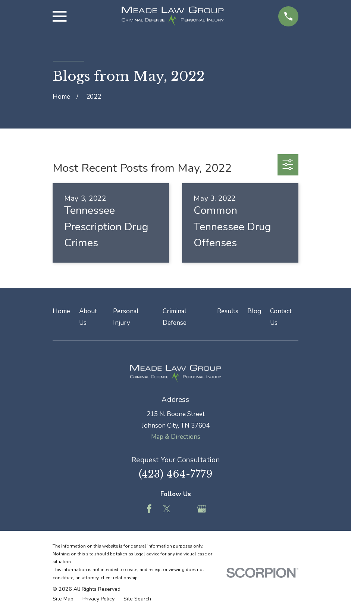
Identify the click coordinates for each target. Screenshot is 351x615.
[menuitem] (63, 599)
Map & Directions (175, 436)
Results (227, 311)
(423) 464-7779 (176, 474)
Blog (254, 311)
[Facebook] (149, 508)
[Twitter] (166, 508)
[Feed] (184, 508)
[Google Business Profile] (201, 508)
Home (61, 311)
